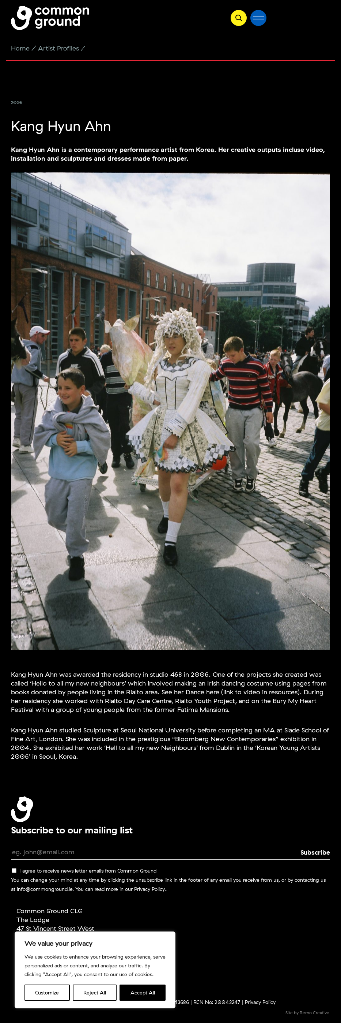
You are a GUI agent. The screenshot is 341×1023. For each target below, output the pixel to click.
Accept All (142, 992)
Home (20, 48)
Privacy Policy (149, 889)
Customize (47, 992)
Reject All (94, 992)
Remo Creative (314, 1012)
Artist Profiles (58, 48)
